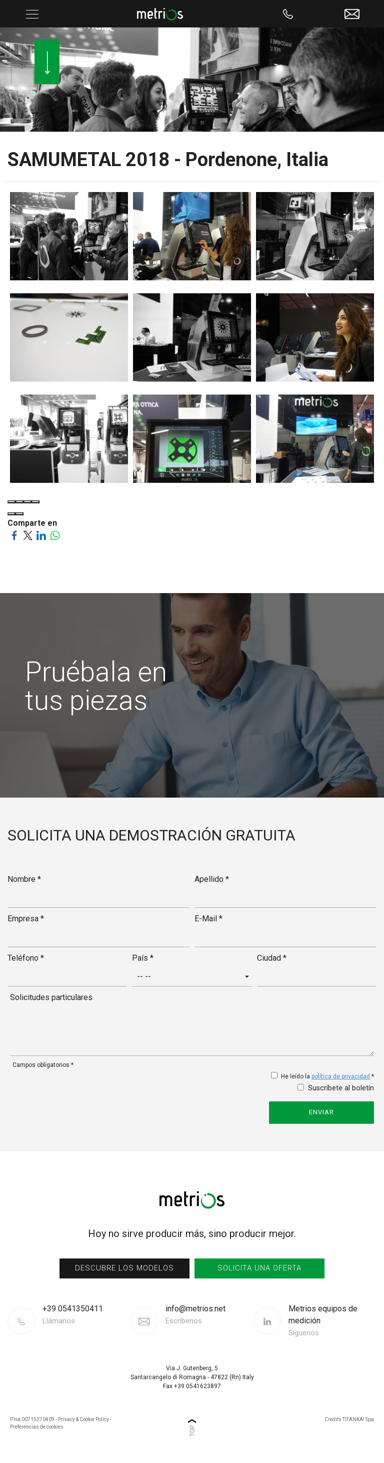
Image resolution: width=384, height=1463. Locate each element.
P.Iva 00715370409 (32, 1419)
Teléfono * (26, 958)
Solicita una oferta (260, 1267)
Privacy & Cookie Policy (83, 1419)
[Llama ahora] (288, 13)
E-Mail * (208, 918)
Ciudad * (271, 958)
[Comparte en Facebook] (14, 535)
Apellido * (211, 879)
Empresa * (26, 918)
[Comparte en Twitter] (27, 535)
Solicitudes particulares (51, 997)
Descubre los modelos (124, 1267)
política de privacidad (341, 1076)
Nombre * (24, 879)
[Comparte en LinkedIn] (41, 535)
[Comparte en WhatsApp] (55, 535)
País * (143, 958)
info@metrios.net (196, 1315)
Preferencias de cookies (37, 1427)
